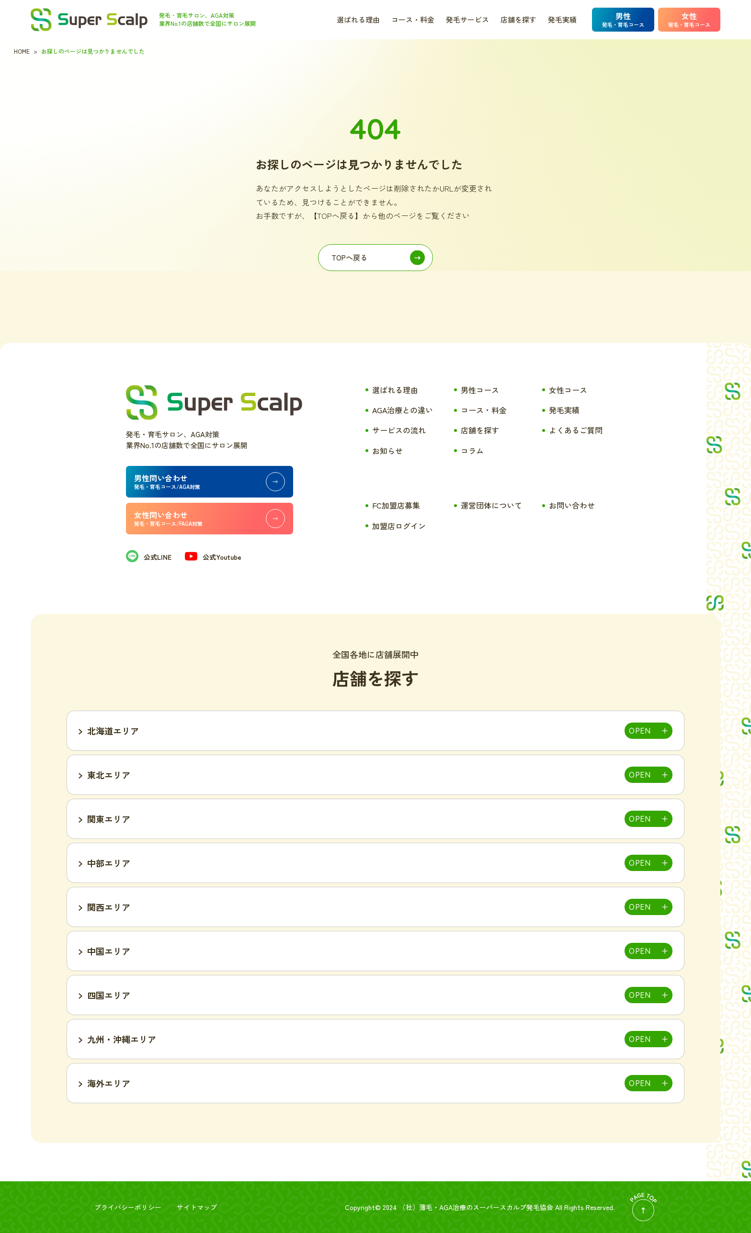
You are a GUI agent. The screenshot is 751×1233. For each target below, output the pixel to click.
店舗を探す (518, 19)
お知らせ (387, 450)
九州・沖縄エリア (121, 1039)
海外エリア (108, 1083)
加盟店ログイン (399, 526)
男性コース (480, 390)
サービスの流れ (399, 430)
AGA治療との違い (402, 410)
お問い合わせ (572, 505)
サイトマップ (197, 1207)
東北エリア (108, 775)
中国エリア (108, 951)
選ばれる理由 (358, 19)
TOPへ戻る (349, 257)
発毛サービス (467, 19)
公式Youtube (213, 557)
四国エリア (108, 995)
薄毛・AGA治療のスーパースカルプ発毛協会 (486, 1207)
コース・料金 (412, 19)
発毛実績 (562, 19)
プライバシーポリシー (127, 1207)
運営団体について (491, 505)
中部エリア (108, 863)
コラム (472, 450)
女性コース (568, 390)
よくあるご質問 (576, 430)
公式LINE (148, 557)
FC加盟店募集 (396, 505)
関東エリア (108, 819)
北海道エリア (113, 730)
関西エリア (108, 907)
